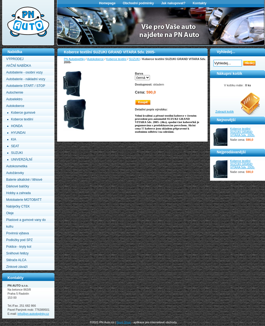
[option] (161, 25)
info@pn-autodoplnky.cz (33, 313)
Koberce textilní (22, 119)
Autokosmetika (16, 166)
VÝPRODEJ (15, 59)
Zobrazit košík (224, 111)
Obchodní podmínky (138, 3)
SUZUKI (17, 153)
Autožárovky (15, 173)
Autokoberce (15, 106)
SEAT (15, 146)
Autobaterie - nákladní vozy (25, 79)
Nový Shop (123, 322)
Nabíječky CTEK (18, 206)
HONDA (17, 126)
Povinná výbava (17, 233)
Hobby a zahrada (18, 193)
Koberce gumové (23, 112)
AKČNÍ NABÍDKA (18, 66)
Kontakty (199, 3)
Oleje (10, 213)
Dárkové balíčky (17, 186)
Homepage (107, 3)
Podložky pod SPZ (19, 240)
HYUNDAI (18, 133)
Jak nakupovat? (173, 3)
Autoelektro (14, 99)
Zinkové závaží (17, 267)
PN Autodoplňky (12, 1)
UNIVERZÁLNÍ (21, 159)
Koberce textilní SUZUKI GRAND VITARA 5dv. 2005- (242, 132)
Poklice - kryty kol (18, 247)
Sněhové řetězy (17, 253)
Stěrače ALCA (16, 260)
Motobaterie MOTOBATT (24, 200)
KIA (13, 139)
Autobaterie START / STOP (25, 86)
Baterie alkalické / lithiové (24, 179)
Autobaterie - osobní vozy (24, 72)
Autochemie (14, 92)
